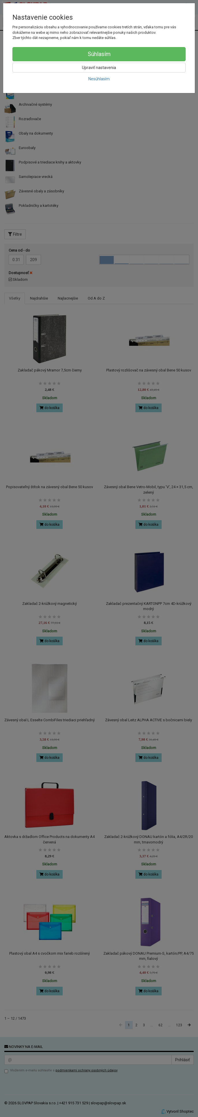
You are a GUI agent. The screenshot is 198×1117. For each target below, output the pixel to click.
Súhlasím (99, 54)
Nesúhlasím (99, 79)
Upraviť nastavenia (99, 67)
